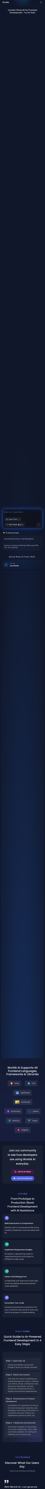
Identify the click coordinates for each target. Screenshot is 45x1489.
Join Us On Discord (22, 1178)
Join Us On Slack (22, 1172)
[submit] (38, 525)
